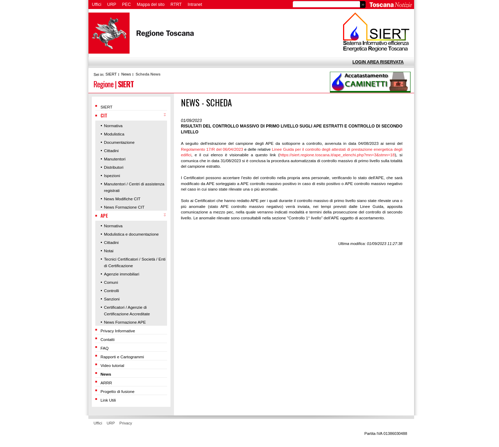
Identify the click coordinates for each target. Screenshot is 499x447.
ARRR (106, 382)
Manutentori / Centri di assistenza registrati (134, 187)
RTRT (176, 4)
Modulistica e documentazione (131, 234)
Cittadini (111, 150)
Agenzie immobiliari (121, 274)
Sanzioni (112, 299)
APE (104, 215)
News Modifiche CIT (122, 198)
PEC (126, 4)
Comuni (111, 282)
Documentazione (119, 142)
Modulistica (114, 134)
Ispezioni (112, 175)
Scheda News (147, 74)
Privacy (126, 423)
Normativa (113, 125)
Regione (103, 83)
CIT (103, 115)
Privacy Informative (117, 330)
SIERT (111, 74)
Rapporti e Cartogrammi (122, 356)
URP (111, 4)
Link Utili (108, 400)
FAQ (104, 348)
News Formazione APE (125, 322)
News (126, 74)
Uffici (96, 4)
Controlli (111, 290)
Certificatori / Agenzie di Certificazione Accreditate (127, 310)
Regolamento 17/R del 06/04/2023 (212, 149)
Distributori (113, 167)
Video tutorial (112, 365)
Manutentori (114, 159)
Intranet (195, 4)
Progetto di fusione (117, 391)
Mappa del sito (151, 4)
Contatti (107, 339)
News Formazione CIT (124, 207)
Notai (108, 250)
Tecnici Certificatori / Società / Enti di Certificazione (135, 262)
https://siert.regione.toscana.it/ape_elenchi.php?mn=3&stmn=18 (337, 154)
